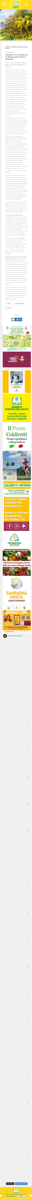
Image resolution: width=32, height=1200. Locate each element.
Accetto (21, 1196)
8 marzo (9, 303)
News (25, 46)
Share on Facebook (16, 319)
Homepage (8, 46)
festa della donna (19, 303)
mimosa (9, 308)
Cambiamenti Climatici (17, 46)
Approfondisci (12, 1196)
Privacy (27, 1198)
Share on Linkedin (20, 319)
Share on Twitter (13, 319)
